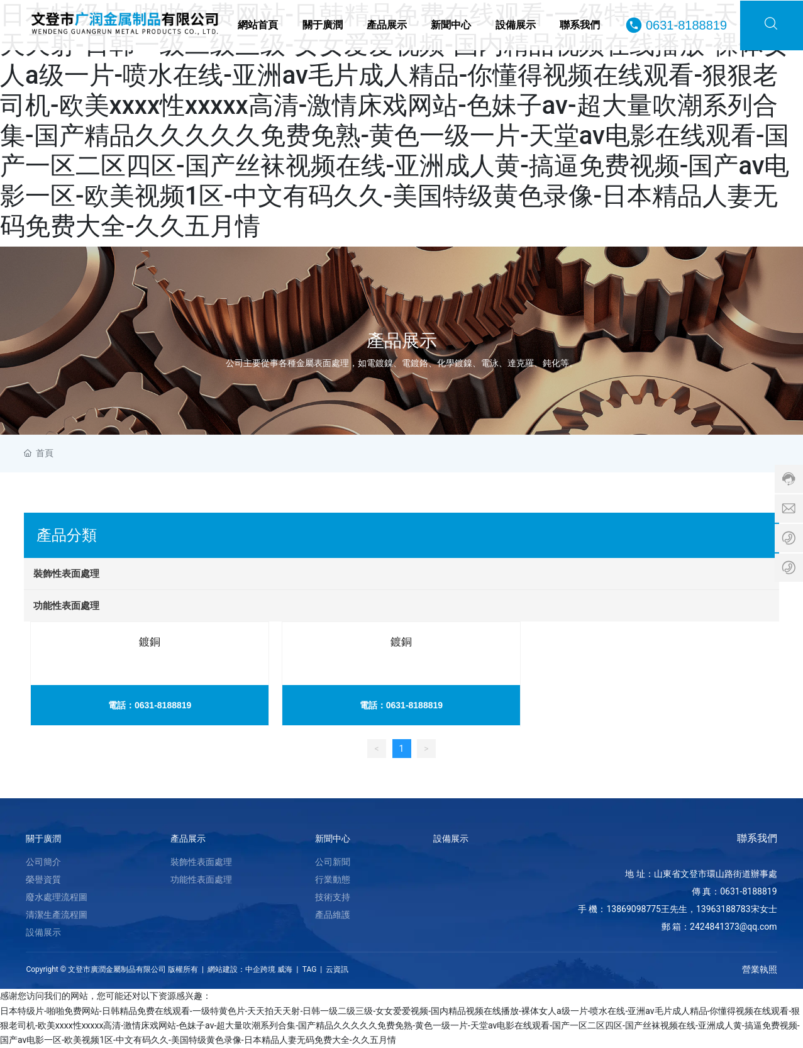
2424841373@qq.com (733, 927)
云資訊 (337, 969)
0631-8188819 (686, 25)
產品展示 (402, 340)
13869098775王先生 (646, 909)
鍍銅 (149, 641)
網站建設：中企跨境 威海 (250, 969)
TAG (309, 969)
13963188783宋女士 (736, 909)
